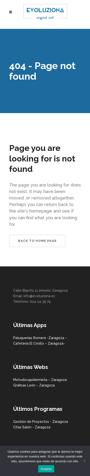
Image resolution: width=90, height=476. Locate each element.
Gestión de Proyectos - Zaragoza (40, 422)
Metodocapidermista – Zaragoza (40, 380)
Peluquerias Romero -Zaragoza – (40, 338)
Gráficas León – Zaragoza (34, 385)
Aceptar (46, 469)
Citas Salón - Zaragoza (31, 427)
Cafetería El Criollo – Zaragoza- (39, 343)
